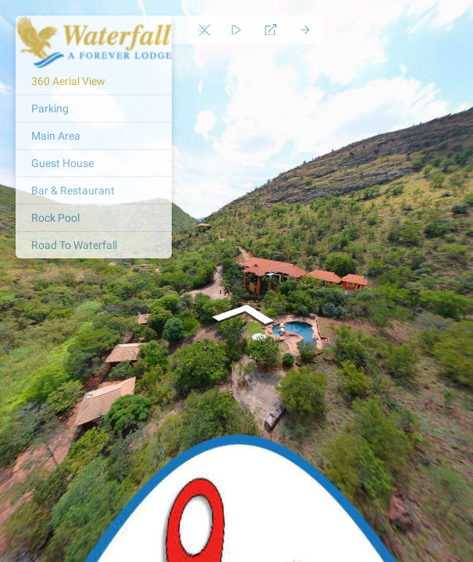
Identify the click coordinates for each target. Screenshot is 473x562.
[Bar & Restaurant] (94, 190)
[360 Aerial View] (94, 81)
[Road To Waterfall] (94, 245)
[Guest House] (94, 163)
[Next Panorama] (305, 30)
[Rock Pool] (94, 218)
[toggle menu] (204, 30)
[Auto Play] (236, 30)
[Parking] (94, 108)
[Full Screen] (271, 30)
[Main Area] (94, 136)
